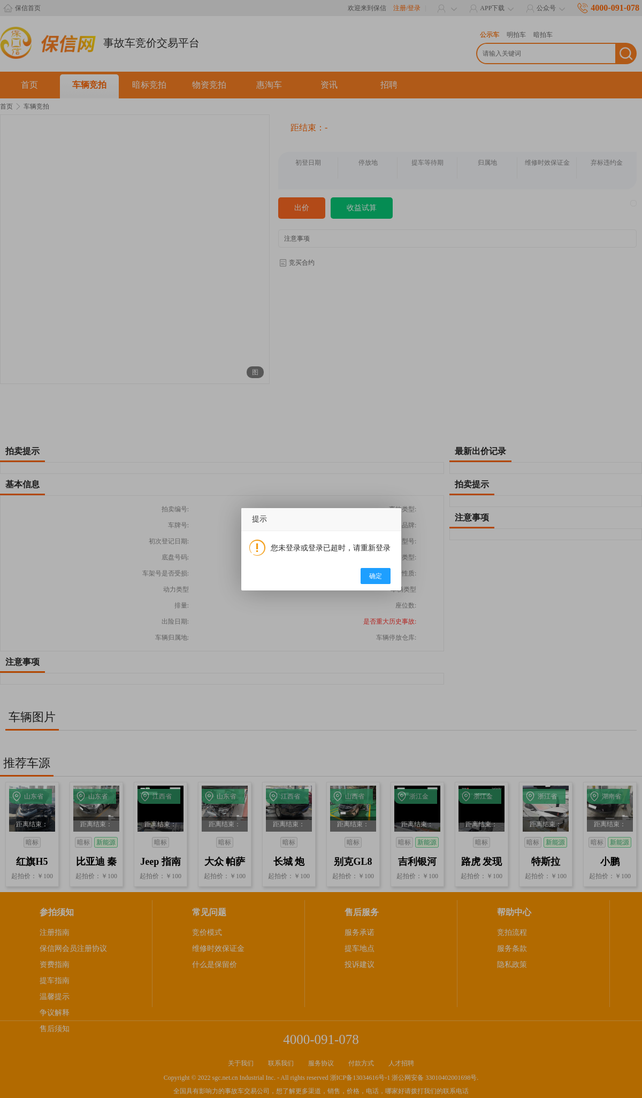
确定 (375, 576)
